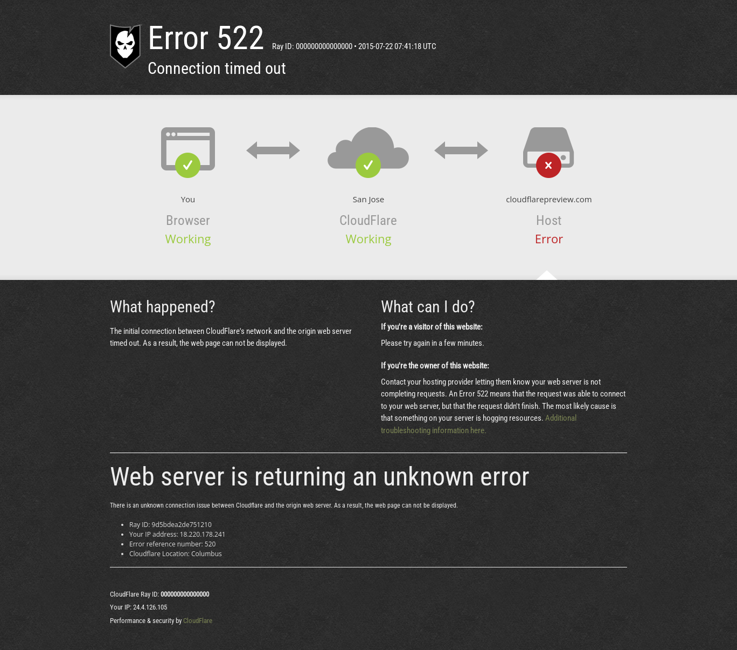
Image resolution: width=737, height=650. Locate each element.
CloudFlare (197, 621)
